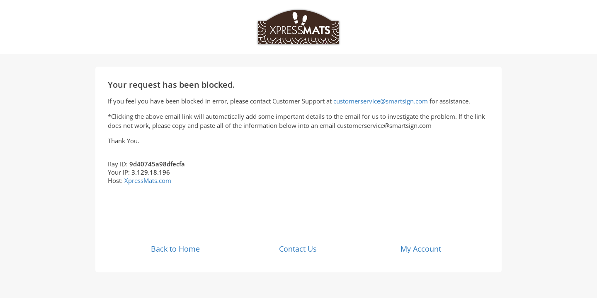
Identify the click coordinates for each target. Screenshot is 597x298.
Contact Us (298, 249)
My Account (420, 249)
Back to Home (175, 249)
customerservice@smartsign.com (380, 101)
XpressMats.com (147, 180)
